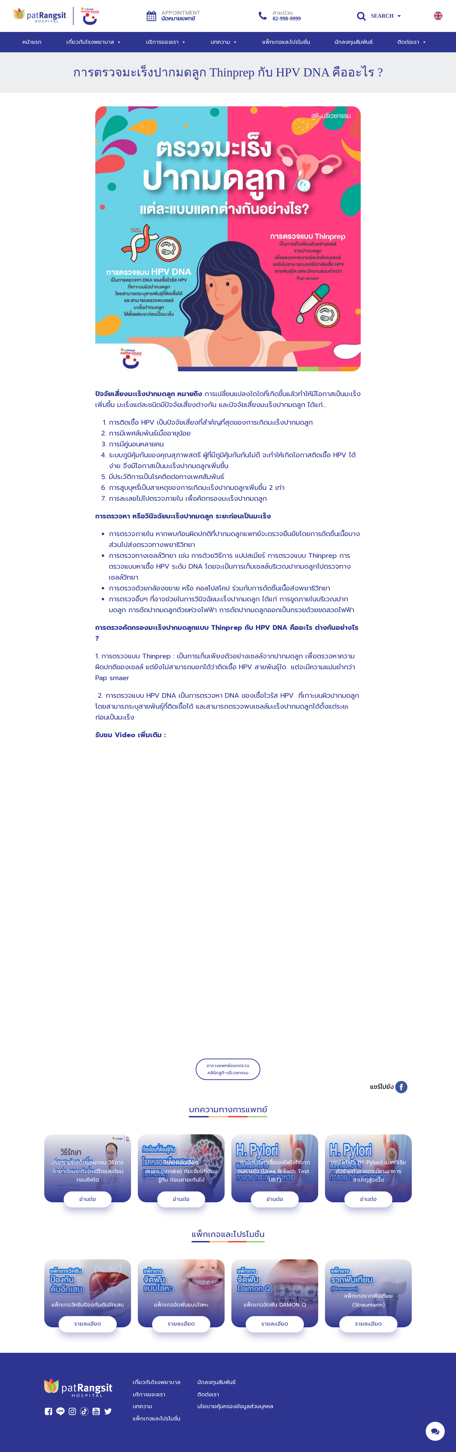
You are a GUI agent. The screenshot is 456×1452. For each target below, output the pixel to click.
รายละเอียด (87, 1324)
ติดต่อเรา (412, 42)
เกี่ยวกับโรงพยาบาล (93, 42)
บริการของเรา (166, 42)
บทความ (224, 42)
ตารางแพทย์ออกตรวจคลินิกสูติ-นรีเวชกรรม (228, 1069)
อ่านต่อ (87, 1199)
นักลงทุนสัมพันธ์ (354, 42)
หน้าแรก (32, 42)
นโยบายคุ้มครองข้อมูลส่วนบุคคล (235, 1406)
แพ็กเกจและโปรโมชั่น (286, 42)
